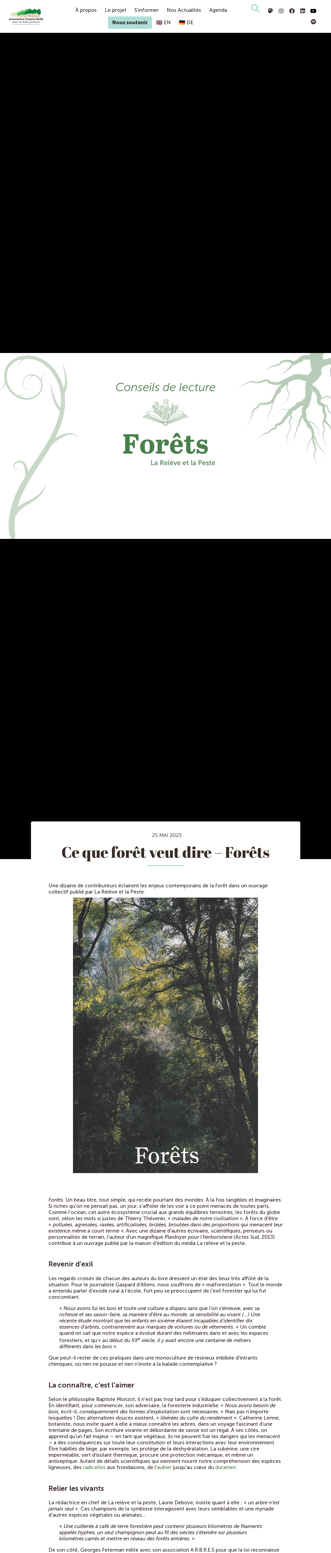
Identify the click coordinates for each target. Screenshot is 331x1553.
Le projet (115, 10)
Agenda (218, 10)
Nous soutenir (130, 22)
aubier (164, 1467)
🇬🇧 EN (163, 22)
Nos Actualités (184, 10)
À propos (86, 10)
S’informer (146, 10)
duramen (225, 1467)
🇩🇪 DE (186, 22)
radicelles (94, 1467)
